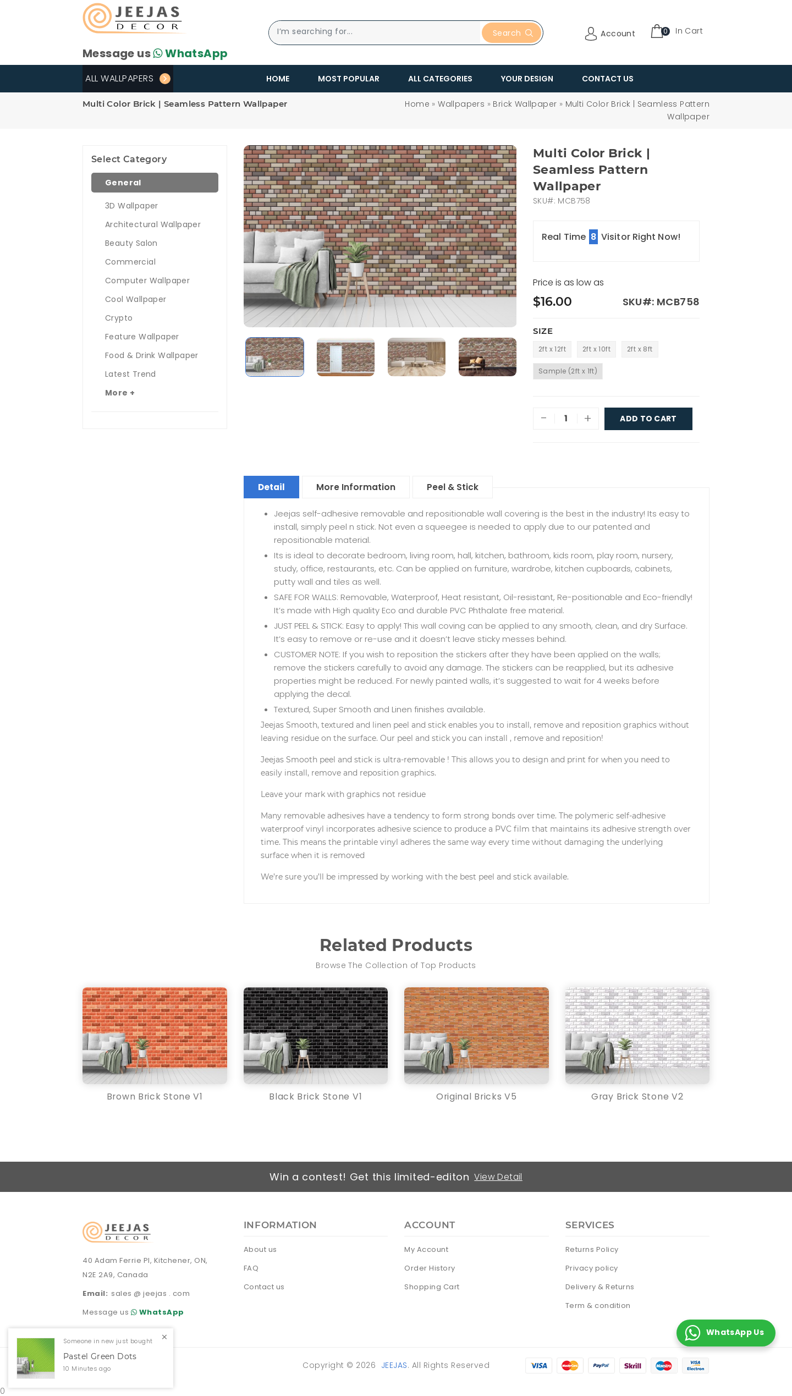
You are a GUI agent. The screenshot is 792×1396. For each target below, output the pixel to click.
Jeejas (394, 1364)
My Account (426, 1248)
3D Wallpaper (131, 205)
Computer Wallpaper (147, 280)
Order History (429, 1267)
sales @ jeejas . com (150, 1292)
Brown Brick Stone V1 (155, 1095)
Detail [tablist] (274, 485)
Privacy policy (591, 1267)
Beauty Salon (131, 243)
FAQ (251, 1267)
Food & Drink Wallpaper (152, 355)
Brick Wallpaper (525, 103)
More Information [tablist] (362, 485)
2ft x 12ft (552, 349)
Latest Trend (130, 374)
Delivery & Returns (600, 1285)
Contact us (264, 1285)
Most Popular (349, 78)
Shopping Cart (432, 1285)
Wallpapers (461, 103)
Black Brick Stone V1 (315, 1095)
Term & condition (598, 1304)
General (123, 182)
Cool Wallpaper (136, 299)
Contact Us (608, 78)
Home (277, 78)
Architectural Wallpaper (153, 224)
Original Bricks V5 (477, 1095)
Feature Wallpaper (142, 336)
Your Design (527, 78)
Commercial (130, 261)
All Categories (440, 78)
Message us (155, 53)
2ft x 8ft (640, 349)
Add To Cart (648, 418)
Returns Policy (592, 1248)
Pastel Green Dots (100, 1356)
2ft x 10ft (596, 349)
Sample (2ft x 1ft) (567, 371)
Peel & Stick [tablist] (463, 485)
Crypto (119, 317)
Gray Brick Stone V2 (637, 1095)
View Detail (499, 1175)
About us (260, 1248)
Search (513, 33)
